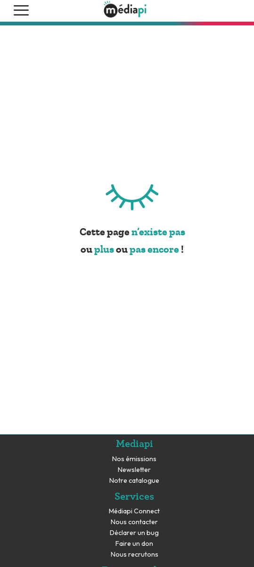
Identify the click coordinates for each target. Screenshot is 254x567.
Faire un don (134, 544)
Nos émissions (134, 459)
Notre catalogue (134, 481)
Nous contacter (134, 522)
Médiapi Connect (134, 511)
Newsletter (134, 470)
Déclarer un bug (134, 533)
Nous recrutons (134, 555)
